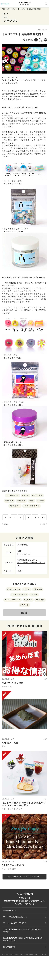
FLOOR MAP (24, 554)
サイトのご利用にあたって (15, 916)
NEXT (43, 524)
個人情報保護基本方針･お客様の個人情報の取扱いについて (22, 939)
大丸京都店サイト (11, 910)
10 (37, 517)
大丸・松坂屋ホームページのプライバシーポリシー (22, 930)
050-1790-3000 (26, 904)
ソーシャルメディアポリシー (16, 923)
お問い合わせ (9, 946)
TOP (4, 9)
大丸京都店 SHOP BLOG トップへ (26, 876)
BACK (5, 524)
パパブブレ (11, 9)
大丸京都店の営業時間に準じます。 (31, 564)
